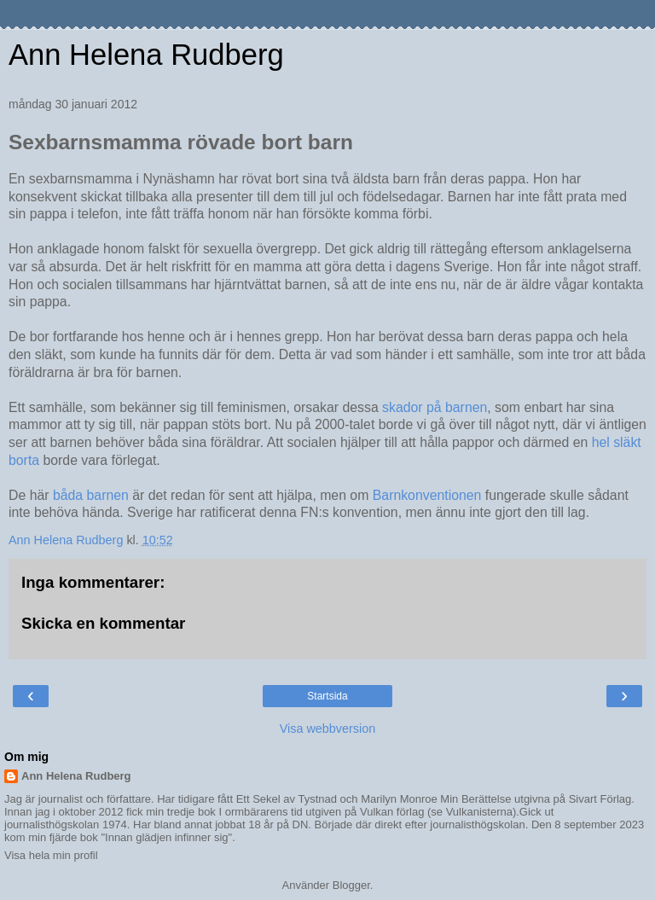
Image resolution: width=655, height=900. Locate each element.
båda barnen (89, 495)
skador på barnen (434, 407)
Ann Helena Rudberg (146, 54)
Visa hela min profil (51, 855)
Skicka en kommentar (103, 623)
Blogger (351, 885)
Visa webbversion (328, 728)
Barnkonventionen (427, 495)
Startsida (327, 696)
